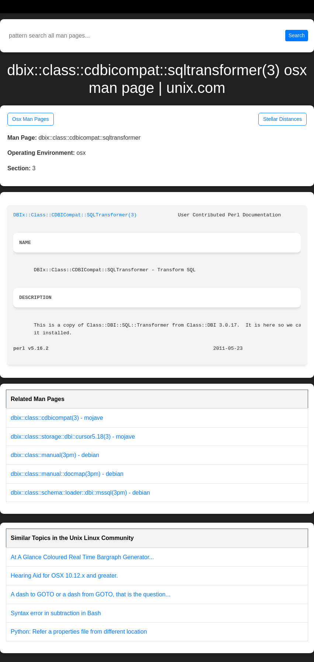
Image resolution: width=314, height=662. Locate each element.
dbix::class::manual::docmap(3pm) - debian (67, 474)
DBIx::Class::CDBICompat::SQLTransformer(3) (75, 215)
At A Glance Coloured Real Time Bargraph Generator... (82, 557)
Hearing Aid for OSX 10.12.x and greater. (64, 575)
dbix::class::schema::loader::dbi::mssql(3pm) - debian (80, 492)
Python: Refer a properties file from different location (79, 631)
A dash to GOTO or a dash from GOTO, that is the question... (90, 594)
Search (297, 35)
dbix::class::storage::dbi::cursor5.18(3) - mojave (73, 436)
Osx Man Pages (30, 119)
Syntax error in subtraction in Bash (56, 613)
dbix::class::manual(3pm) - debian (55, 455)
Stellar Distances (282, 119)
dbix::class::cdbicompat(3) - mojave (57, 418)
